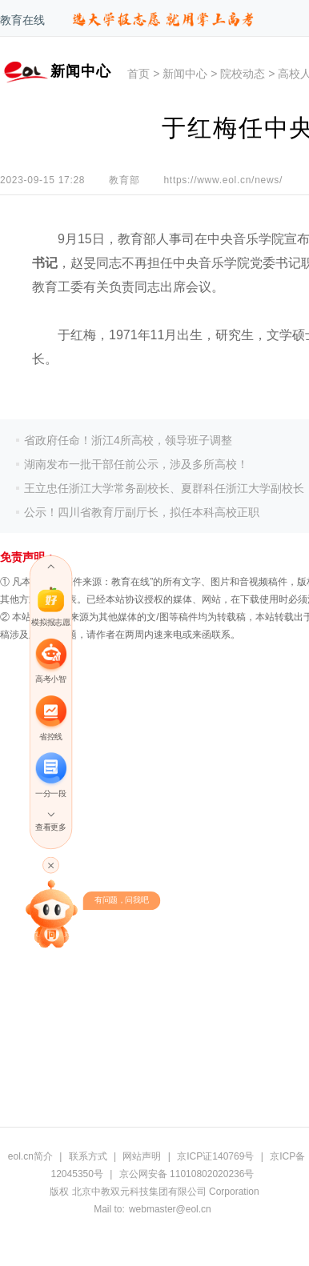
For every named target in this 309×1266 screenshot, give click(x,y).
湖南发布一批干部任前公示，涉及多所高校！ (136, 464)
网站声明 (141, 1156)
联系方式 (88, 1156)
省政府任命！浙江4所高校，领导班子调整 (128, 440)
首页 (138, 73)
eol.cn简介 (30, 1156)
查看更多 (50, 827)
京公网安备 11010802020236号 (187, 1174)
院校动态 (242, 73)
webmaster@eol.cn (170, 1209)
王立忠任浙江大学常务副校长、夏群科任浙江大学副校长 (164, 488)
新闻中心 (185, 73)
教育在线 (22, 20)
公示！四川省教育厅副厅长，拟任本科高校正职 (141, 512)
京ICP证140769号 (215, 1156)
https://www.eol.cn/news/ (223, 180)
